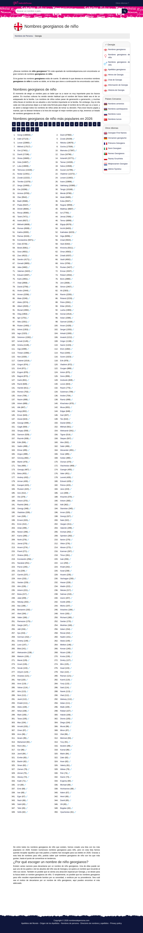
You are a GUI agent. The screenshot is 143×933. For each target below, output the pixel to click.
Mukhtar (63, 625)
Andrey (20, 477)
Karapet (20, 485)
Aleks (19, 707)
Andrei (63, 396)
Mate (19, 298)
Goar (62, 454)
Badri (19, 201)
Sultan (63, 458)
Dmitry (63, 660)
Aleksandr (64, 431)
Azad (62, 571)
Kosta (62, 656)
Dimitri (20, 209)
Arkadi (63, 333)
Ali (61, 291)
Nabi (62, 520)
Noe (19, 357)
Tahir (19, 808)
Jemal (62, 217)
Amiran (20, 193)
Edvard (63, 481)
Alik (18, 407)
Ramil (19, 384)
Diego (62, 722)
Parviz (20, 567)
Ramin (63, 294)
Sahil (19, 804)
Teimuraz (21, 170)
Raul (62, 353)
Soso (19, 252)
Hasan (63, 582)
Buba (19, 594)
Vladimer (64, 174)
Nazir (19, 800)
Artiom (63, 501)
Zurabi (20, 178)
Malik (62, 707)
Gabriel (20, 361)
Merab (63, 193)
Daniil (62, 800)
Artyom (20, 672)
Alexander (64, 450)
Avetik (62, 602)
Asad (62, 668)
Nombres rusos (114, 114)
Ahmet (20, 773)
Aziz (19, 493)
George (20, 423)
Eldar (62, 306)
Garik (19, 380)
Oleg (19, 314)
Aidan (62, 703)
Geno (62, 376)
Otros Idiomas (121, 3)
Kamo (19, 536)
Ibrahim (63, 746)
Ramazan (21, 621)
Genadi (20, 263)
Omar (62, 252)
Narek (62, 691)
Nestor (20, 532)
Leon (19, 645)
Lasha (62, 310)
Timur (62, 555)
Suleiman (64, 392)
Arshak (63, 532)
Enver (19, 415)
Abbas (63, 769)
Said (62, 687)
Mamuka (64, 150)
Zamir (62, 598)
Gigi (19, 349)
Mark (19, 715)
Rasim (63, 388)
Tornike (20, 182)
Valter (19, 617)
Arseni (20, 547)
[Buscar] (125, 11)
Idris (19, 691)
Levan (20, 143)
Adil (61, 505)
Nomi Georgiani (114, 148)
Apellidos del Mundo (29, 923)
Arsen (62, 326)
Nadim (63, 637)
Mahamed (21, 742)
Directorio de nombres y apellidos (94, 923)
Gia (18, 189)
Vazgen (63, 524)
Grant (19, 664)
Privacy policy (116, 923)
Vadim (20, 446)
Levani (63, 178)
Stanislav (64, 508)
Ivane (62, 182)
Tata (19, 466)
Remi (19, 746)
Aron (19, 734)
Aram (19, 396)
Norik (19, 540)
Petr (62, 773)
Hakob (63, 715)
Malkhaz (63, 209)
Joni (62, 283)
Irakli (19, 139)
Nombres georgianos (117, 49)
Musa (62, 407)
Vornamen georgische (117, 138)
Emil (19, 368)
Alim (19, 586)
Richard (63, 617)
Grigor (63, 341)
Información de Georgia (118, 85)
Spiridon (63, 536)
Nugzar (63, 205)
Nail (19, 680)
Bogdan (63, 808)
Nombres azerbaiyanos (118, 109)
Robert (63, 275)
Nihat (19, 711)
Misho (62, 606)
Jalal (19, 598)
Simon (63, 287)
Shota (19, 158)
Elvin (62, 349)
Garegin (63, 470)
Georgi (63, 516)
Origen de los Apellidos (49, 923)
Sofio (19, 812)
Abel (19, 614)
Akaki (62, 197)
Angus (20, 454)
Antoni (20, 501)
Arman (20, 481)
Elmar (19, 450)
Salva (62, 166)
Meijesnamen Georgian (118, 164)
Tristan (20, 353)
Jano (62, 489)
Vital (62, 734)
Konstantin (21, 559)
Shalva (20, 555)
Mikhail (63, 427)
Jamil (19, 754)
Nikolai (63, 590)
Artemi (20, 590)
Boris (62, 279)
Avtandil (63, 158)
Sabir (62, 446)
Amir (19, 684)
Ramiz (63, 400)
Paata (19, 205)
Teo (61, 419)
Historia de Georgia (116, 90)
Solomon (21, 337)
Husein (63, 575)
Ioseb (19, 220)
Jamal (19, 543)
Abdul (62, 641)
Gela (19, 162)
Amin (62, 614)
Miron (62, 730)
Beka (19, 473)
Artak (19, 528)
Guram (63, 170)
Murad (20, 310)
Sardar (63, 621)
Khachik (63, 497)
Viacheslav (64, 466)
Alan (62, 672)
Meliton (63, 645)
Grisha (20, 345)
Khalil (62, 567)
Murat (62, 726)
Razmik (20, 438)
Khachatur (64, 403)
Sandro (20, 259)
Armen (20, 294)
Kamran (63, 551)
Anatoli (63, 337)
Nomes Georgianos (116, 153)
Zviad (62, 240)
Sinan (19, 765)
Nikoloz (63, 143)
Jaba (19, 267)
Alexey (20, 777)
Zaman (20, 769)
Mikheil (20, 147)
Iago (19, 333)
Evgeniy (63, 781)
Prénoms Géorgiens (116, 143)
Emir (19, 789)
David (19, 287)
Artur (62, 263)
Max (19, 722)
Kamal (63, 750)
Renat (62, 633)
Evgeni (20, 372)
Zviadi (62, 256)
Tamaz (63, 162)
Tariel (19, 217)
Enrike (20, 758)
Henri (62, 796)
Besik (19, 248)
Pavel (19, 551)
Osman (63, 462)
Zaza (62, 154)
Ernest (20, 520)
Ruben (20, 326)
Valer (62, 473)
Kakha (20, 232)
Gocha (63, 147)
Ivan (19, 516)
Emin (19, 524)
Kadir (19, 781)
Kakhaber (64, 232)
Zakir (62, 758)
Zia (18, 571)
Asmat (63, 314)
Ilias (19, 606)
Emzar (63, 271)
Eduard (20, 275)
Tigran (63, 435)
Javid (19, 699)
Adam (62, 629)
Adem (62, 793)
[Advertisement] (56, 55)
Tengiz (63, 189)
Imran (62, 512)
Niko (19, 322)
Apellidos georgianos (117, 69)
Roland (63, 298)
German (20, 637)
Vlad (62, 695)
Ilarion (62, 540)
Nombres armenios (116, 104)
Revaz (20, 213)
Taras (19, 719)
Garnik (20, 575)
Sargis (20, 625)
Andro (19, 291)
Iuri (61, 213)
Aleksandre (22, 652)
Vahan (20, 687)
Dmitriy (20, 641)
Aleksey (63, 699)
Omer (19, 730)
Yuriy (62, 684)
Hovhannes (65, 789)
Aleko (19, 302)
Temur (63, 220)
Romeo (20, 392)
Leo (61, 493)
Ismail (19, 341)
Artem (19, 403)
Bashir (20, 761)
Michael (63, 785)
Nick (19, 695)
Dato (19, 244)
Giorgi (19, 135)
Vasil (62, 244)
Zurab (62, 139)
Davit (62, 135)
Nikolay (20, 602)
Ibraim (20, 738)
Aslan (62, 318)
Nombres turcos (114, 119)
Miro (62, 664)
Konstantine (22, 240)
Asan (62, 761)
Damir (62, 777)
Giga (62, 236)
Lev (61, 563)
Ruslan (63, 267)
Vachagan (64, 579)
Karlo (19, 279)
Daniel (63, 423)
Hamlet (20, 388)
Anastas (20, 676)
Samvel (63, 322)
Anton (62, 372)
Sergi (19, 411)
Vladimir (63, 364)
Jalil (19, 629)
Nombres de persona (70, 923)
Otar (19, 197)
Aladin (63, 586)
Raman (63, 676)
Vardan (20, 582)
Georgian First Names (117, 133)
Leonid (63, 477)
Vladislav (21, 512)
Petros (63, 485)
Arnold (20, 726)
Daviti (19, 154)
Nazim (20, 400)
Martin (20, 462)
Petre (62, 302)
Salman (63, 594)
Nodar (20, 174)
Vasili (62, 259)
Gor (19, 750)
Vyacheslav (65, 812)
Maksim (20, 656)
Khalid (20, 703)
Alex (62, 442)
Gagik (19, 427)
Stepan (63, 438)
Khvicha (63, 248)
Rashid (20, 505)
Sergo (19, 185)
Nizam (63, 652)
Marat (19, 660)
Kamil (62, 680)
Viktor (62, 543)
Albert (19, 306)
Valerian (20, 271)
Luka (19, 166)
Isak (62, 559)
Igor (19, 318)
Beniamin (21, 610)
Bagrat (20, 376)
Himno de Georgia (115, 75)
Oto (18, 497)
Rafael (63, 711)
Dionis (63, 719)
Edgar (62, 411)
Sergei (63, 329)
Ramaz (20, 236)
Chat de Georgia (115, 80)
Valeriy (63, 765)
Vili (61, 804)
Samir (62, 345)
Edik (19, 442)
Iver (19, 793)
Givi (19, 150)
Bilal (19, 649)
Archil (62, 228)
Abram (63, 547)
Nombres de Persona (24, 36)
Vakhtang (64, 185)
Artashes (64, 610)
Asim (19, 579)
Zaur (19, 256)
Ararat (20, 419)
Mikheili (20, 224)
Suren (62, 357)
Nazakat (20, 563)
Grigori (20, 364)
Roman (20, 228)
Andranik (64, 380)
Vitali (19, 283)
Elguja (63, 224)
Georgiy (20, 470)
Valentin (63, 528)
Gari (62, 415)
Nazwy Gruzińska (115, 159)
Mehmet (63, 738)
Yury (62, 742)
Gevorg (20, 458)
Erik (62, 361)
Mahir (62, 754)
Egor (19, 796)
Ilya (18, 633)
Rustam (20, 489)
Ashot (19, 329)
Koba (62, 201)
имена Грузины (114, 169)
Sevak (20, 668)
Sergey (20, 431)
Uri (18, 785)
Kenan (63, 649)
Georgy (20, 508)
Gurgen (63, 368)
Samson (20, 435)
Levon (62, 384)
